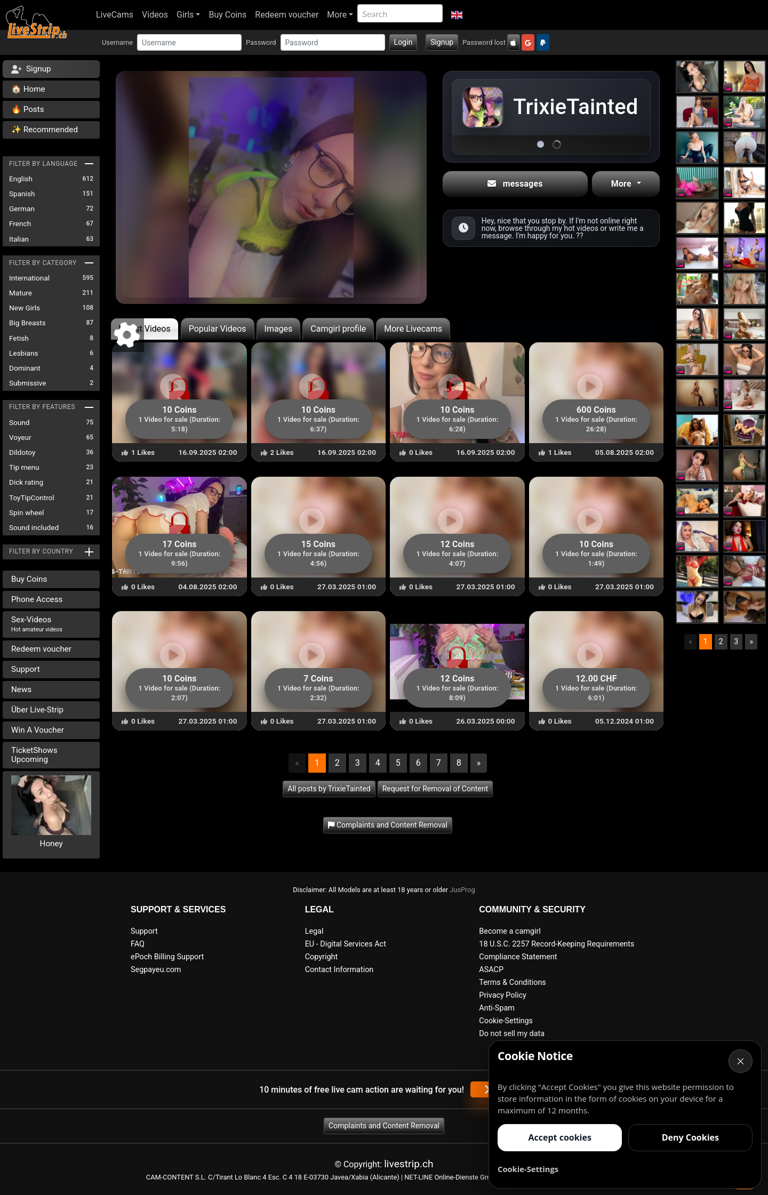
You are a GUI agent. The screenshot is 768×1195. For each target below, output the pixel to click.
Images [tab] (279, 329)
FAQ (138, 944)
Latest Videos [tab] (144, 329)
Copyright (321, 956)
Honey (51, 843)
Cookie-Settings (506, 1020)
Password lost (484, 42)
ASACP (491, 969)
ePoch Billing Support (167, 956)
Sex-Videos (36, 624)
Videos (155, 15)
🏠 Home (28, 89)
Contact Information (339, 969)
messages (514, 184)
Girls (185, 15)
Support (25, 669)
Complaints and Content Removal (384, 1125)
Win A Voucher (37, 730)
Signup (441, 42)
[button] (457, 15)
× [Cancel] (741, 1061)
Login (403, 42)
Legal (314, 931)
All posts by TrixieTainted (328, 788)
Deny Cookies (690, 1137)
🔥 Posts (27, 109)
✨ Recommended (44, 129)
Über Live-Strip (37, 710)
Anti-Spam (497, 1008)
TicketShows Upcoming (34, 754)
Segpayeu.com (156, 969)
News (21, 689)
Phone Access (36, 599)
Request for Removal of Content (435, 788)
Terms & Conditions (512, 982)
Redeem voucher (286, 15)
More (337, 15)
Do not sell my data (512, 1033)
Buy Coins (227, 15)
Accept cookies (559, 1137)
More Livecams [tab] (413, 329)
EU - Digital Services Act (345, 944)
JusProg (462, 890)
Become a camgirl (510, 931)
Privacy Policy (502, 995)
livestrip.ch (408, 1164)
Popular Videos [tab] (217, 329)
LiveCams (114, 15)
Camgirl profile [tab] (338, 329)
